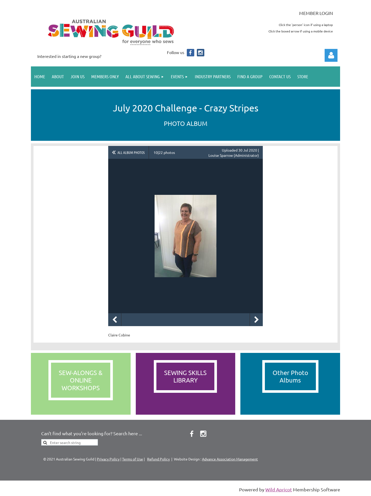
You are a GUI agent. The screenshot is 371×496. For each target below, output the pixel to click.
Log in (331, 55)
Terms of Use (132, 459)
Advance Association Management (230, 459)
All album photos (131, 152)
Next (256, 319)
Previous (114, 319)
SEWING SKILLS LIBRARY (185, 376)
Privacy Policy (108, 459)
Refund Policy (158, 459)
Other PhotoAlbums (290, 376)
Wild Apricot (278, 489)
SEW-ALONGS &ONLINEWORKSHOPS (81, 380)
